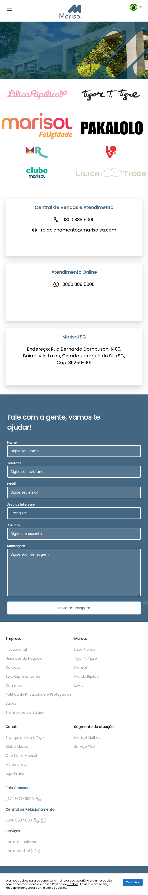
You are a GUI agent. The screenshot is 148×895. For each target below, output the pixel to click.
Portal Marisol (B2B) (23, 850)
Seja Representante (23, 676)
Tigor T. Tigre (85, 658)
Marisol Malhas (87, 737)
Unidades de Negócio (23, 658)
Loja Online (14, 773)
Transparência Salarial (25, 712)
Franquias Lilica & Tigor (25, 737)
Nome (12, 442)
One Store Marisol (21, 755)
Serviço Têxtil (85, 746)
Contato (12, 667)
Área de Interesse (21, 504)
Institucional (16, 649)
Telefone (14, 463)
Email (11, 484)
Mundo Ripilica (86, 676)
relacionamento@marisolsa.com (78, 230)
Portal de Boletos (20, 841)
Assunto (13, 525)
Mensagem (16, 546)
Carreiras (13, 685)
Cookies (72, 884)
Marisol (80, 667)
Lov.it (78, 685)
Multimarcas (16, 764)
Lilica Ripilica (85, 649)
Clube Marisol (17, 746)
